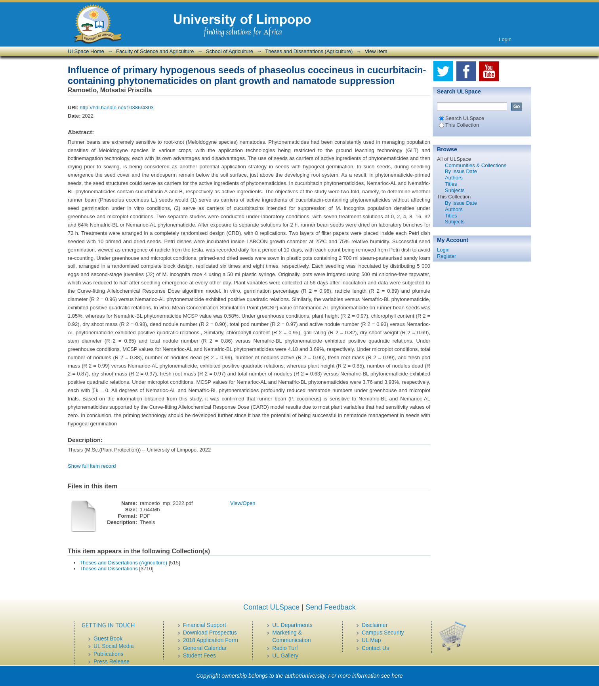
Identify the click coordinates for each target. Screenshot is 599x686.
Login (505, 39)
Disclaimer (374, 625)
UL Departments (292, 625)
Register (446, 256)
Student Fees (199, 655)
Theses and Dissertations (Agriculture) (309, 51)
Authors (454, 178)
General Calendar (205, 648)
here (397, 676)
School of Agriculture (229, 51)
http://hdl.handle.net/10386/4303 (117, 108)
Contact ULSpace (271, 607)
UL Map (371, 640)
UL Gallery (285, 655)
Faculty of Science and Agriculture (155, 51)
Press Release (111, 661)
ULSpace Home (86, 51)
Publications (108, 654)
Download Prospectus (210, 632)
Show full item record (92, 466)
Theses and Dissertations (109, 569)
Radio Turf (285, 648)
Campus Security (383, 632)
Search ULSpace (461, 118)
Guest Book (107, 638)
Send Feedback (330, 607)
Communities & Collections (475, 165)
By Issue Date (461, 171)
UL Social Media (113, 646)
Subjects (455, 190)
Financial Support (204, 625)
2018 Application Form (210, 640)
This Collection (459, 125)
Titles (451, 184)
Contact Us (375, 648)
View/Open (242, 503)
